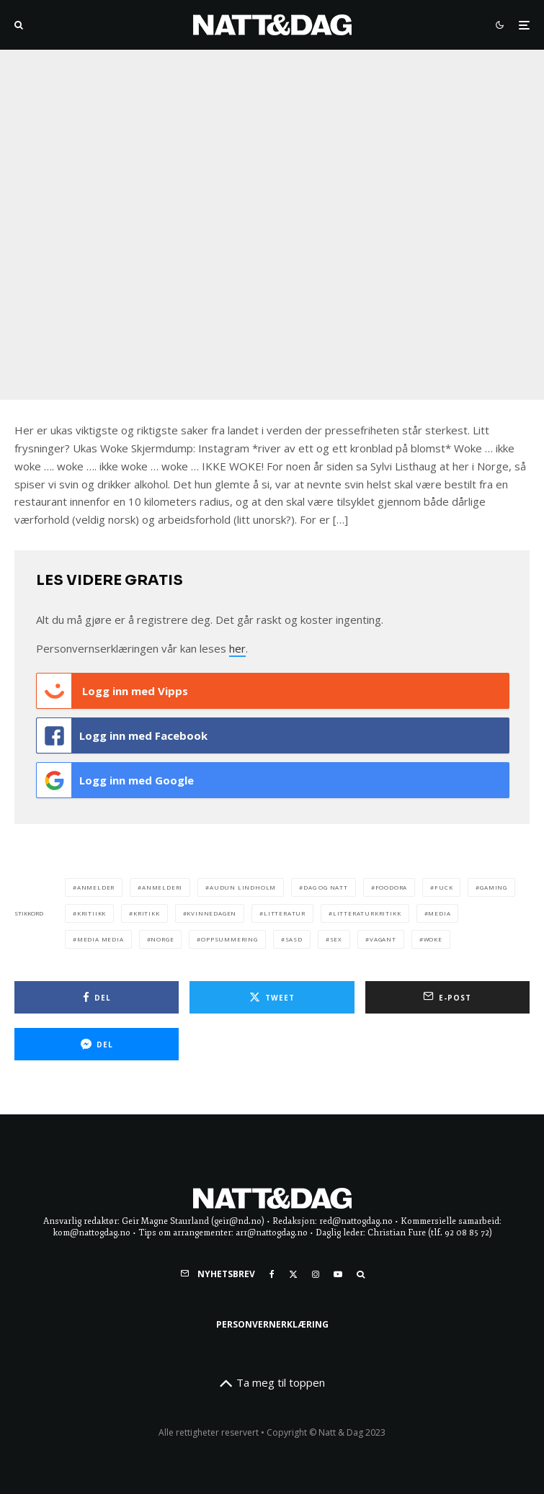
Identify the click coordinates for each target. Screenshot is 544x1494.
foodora (391, 887)
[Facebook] (272, 1274)
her (237, 648)
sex (336, 939)
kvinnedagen (211, 913)
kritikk (146, 913)
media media (100, 939)
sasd (294, 939)
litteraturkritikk (367, 913)
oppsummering (229, 939)
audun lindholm (243, 887)
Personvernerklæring (272, 1324)
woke (433, 939)
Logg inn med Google (115, 780)
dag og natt (325, 887)
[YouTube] (337, 1274)
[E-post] (447, 997)
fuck (443, 887)
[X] (293, 1274)
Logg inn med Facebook (122, 735)
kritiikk (91, 913)
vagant (383, 939)
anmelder (96, 887)
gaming (493, 887)
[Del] (96, 997)
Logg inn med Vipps (112, 691)
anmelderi (162, 887)
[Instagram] (315, 1274)
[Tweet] (271, 997)
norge (162, 939)
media (439, 913)
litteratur (285, 913)
